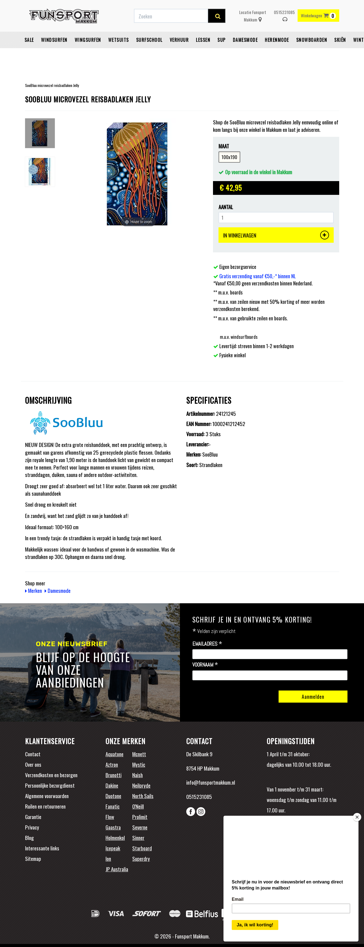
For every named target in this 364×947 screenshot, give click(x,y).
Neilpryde (141, 785)
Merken (33, 590)
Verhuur (179, 53)
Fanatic (113, 806)
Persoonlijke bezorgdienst (50, 785)
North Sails (142, 795)
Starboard (142, 848)
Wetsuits (118, 53)
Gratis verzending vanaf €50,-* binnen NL (257, 276)
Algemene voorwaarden (47, 795)
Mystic (138, 764)
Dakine (112, 785)
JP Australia (117, 869)
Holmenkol (115, 837)
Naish (137, 775)
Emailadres (207, 644)
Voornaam (205, 665)
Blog (29, 837)
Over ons (33, 764)
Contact (33, 754)
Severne (139, 827)
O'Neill (138, 806)
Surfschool (149, 53)
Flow (110, 816)
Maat (224, 146)
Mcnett (139, 754)
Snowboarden (311, 53)
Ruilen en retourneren (45, 806)
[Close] (357, 815)
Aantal (226, 207)
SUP (221, 53)
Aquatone (114, 754)
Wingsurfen (88, 53)
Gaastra (113, 827)
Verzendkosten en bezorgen (51, 775)
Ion (108, 858)
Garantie (33, 816)
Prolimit (139, 816)
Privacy (32, 827)
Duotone (113, 795)
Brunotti (114, 775)
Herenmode (277, 53)
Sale (29, 53)
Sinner (138, 837)
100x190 (229, 157)
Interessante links (42, 848)
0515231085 (284, 29)
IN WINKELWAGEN (276, 235)
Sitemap (33, 858)
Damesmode (245, 53)
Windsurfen (54, 53)
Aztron (112, 764)
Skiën (340, 53)
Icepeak (113, 848)
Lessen (203, 53)
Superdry (141, 858)
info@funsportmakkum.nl (210, 782)
